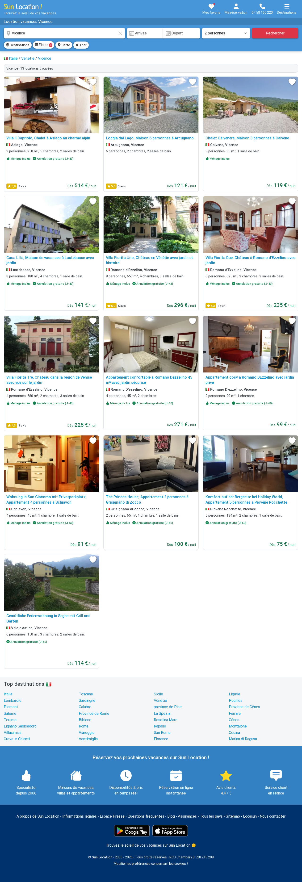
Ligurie (234, 694)
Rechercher (275, 33)
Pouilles (235, 700)
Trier (81, 45)
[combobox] (64, 33)
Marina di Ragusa (243, 739)
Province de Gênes (244, 707)
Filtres (43, 45)
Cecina (234, 732)
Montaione (238, 726)
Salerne (10, 713)
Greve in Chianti (17, 739)
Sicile (158, 694)
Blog (171, 816)
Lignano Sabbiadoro (20, 726)
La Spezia (162, 713)
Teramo (10, 720)
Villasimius (12, 732)
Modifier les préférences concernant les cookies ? (151, 863)
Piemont (11, 707)
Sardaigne (87, 700)
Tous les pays (211, 816)
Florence (161, 739)
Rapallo (160, 726)
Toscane (86, 694)
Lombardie (12, 700)
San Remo (162, 732)
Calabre (85, 707)
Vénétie (160, 700)
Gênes (234, 720)
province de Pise (168, 707)
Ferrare (235, 713)
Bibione (85, 720)
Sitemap (233, 816)
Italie (8, 694)
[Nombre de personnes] (226, 33)
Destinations (17, 45)
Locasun (250, 816)
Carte (64, 45)
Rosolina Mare (165, 720)
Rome (83, 726)
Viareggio (87, 732)
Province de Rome (94, 713)
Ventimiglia (88, 739)
